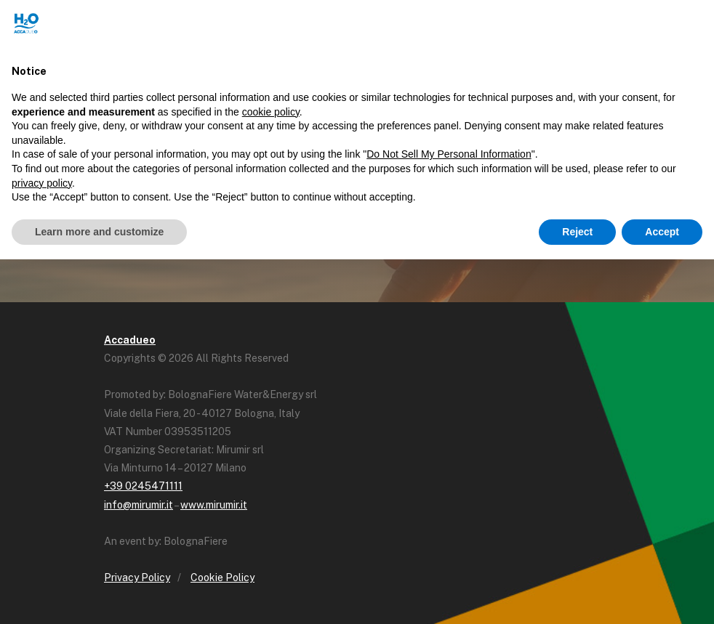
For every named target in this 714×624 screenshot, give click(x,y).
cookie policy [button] (271, 112)
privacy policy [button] (42, 183)
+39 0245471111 (143, 486)
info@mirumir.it (138, 505)
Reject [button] (577, 232)
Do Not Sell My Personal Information (448, 154)
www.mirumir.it (213, 505)
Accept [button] (662, 232)
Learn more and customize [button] (99, 232)
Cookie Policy (222, 577)
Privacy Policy (137, 577)
